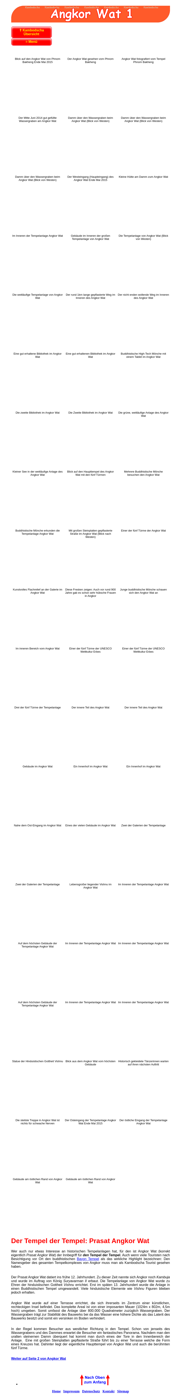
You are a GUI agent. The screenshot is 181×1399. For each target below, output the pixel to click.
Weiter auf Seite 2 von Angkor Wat (38, 1358)
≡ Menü (31, 41)
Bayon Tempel (88, 1259)
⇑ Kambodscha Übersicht (31, 32)
